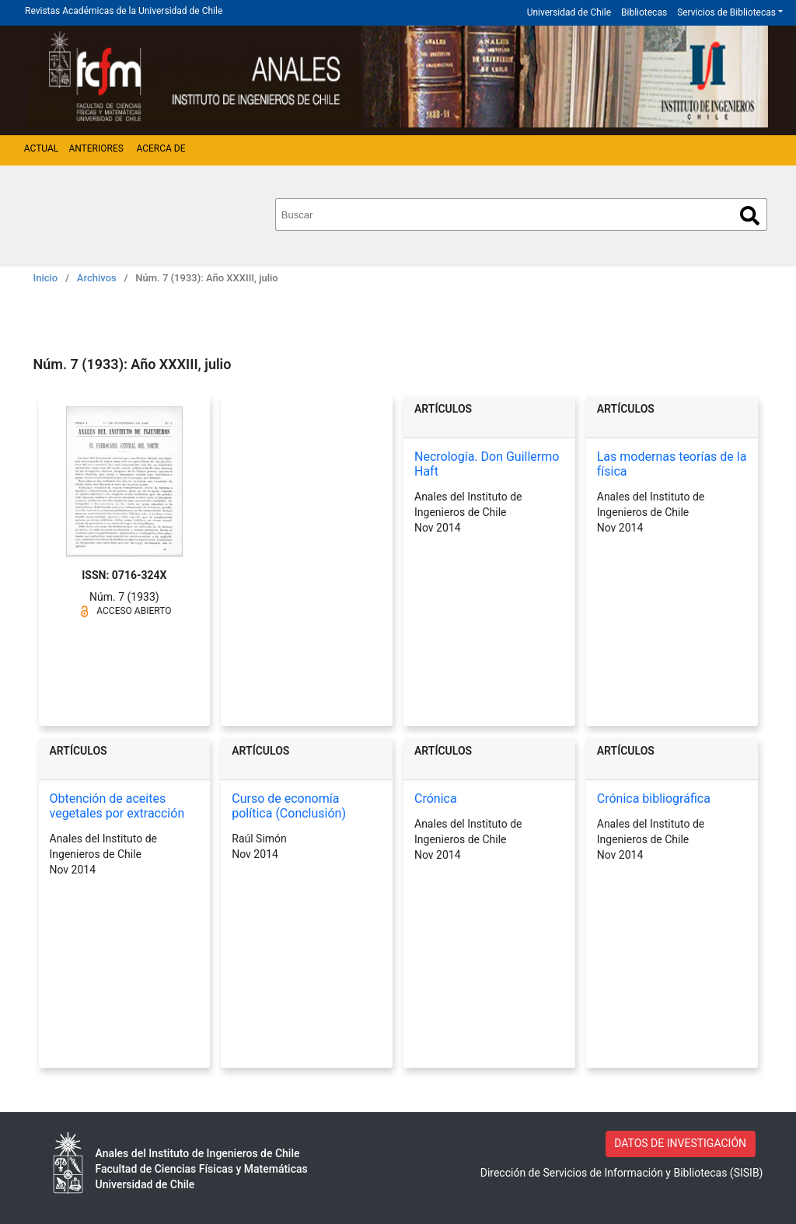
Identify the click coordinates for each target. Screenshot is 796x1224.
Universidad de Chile (569, 12)
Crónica (435, 798)
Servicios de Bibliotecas (726, 12)
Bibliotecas (644, 12)
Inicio (45, 278)
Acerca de (160, 148)
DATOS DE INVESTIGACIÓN (680, 1143)
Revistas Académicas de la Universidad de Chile (123, 10)
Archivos (97, 278)
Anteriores (95, 148)
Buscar (749, 215)
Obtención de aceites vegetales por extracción (117, 806)
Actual (41, 148)
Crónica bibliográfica (653, 798)
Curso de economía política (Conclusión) (289, 806)
